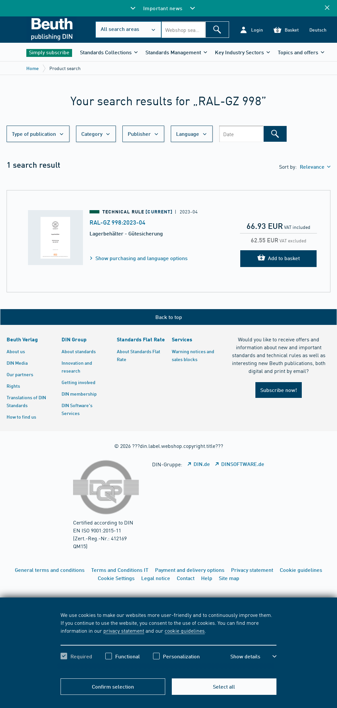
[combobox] (183, 29)
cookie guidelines (185, 630)
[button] (251, 30)
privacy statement (123, 630)
